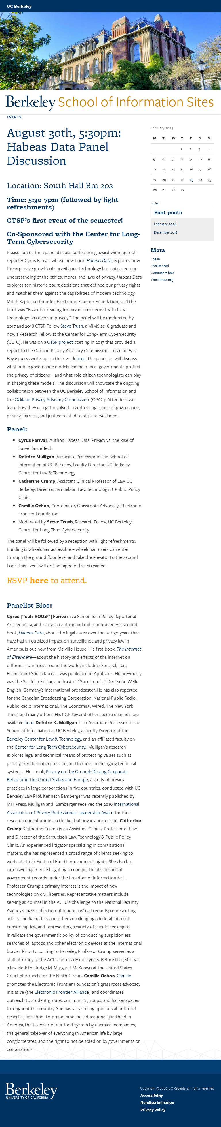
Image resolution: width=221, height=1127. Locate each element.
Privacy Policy (152, 1110)
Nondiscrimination (157, 1102)
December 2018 (165, 232)
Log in (155, 258)
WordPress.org (162, 279)
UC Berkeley (19, 6)
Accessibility (151, 1095)
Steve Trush (71, 325)
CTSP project (60, 342)
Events (14, 116)
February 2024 (165, 223)
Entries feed (160, 265)
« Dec (155, 203)
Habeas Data (99, 260)
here (80, 358)
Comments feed (163, 272)
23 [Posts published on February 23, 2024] (191, 179)
